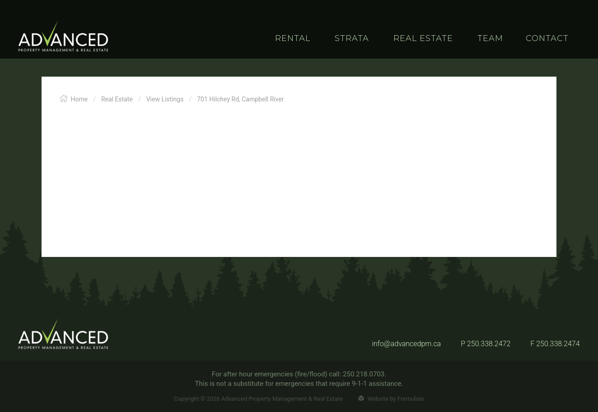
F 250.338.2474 (554, 343)
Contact (547, 38)
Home (74, 99)
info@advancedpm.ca (406, 343)
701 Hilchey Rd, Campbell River (240, 99)
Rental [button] (292, 38)
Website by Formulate (391, 398)
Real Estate (117, 99)
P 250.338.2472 (485, 343)
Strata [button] (352, 38)
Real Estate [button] (423, 38)
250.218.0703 (363, 374)
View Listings (165, 99)
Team (490, 38)
